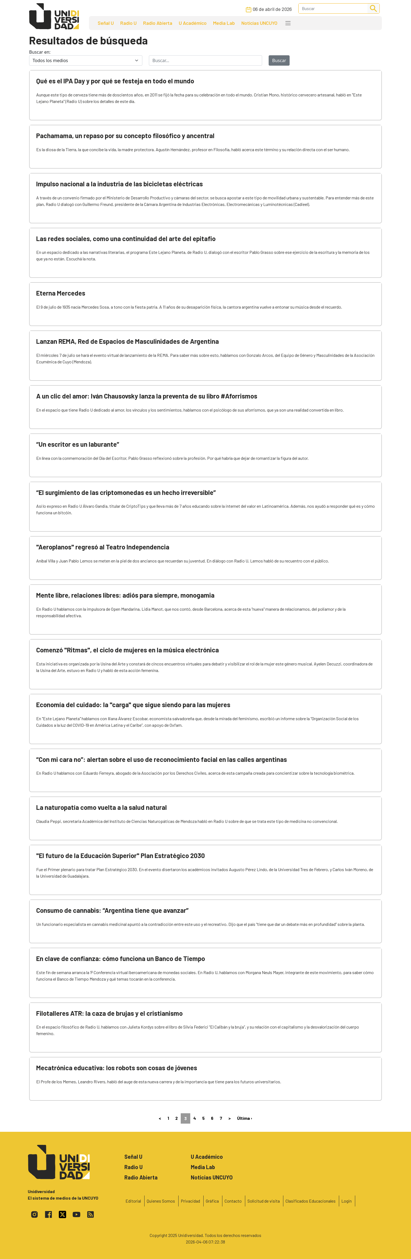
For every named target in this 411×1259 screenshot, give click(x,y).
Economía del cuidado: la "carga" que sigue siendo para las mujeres (133, 704)
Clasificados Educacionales (311, 1200)
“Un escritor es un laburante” (77, 444)
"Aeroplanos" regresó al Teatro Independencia (102, 547)
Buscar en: (40, 52)
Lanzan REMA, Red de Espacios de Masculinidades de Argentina (127, 341)
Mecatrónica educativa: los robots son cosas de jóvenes (116, 1068)
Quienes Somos (161, 1200)
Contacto (233, 1200)
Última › (244, 1118)
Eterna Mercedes (60, 293)
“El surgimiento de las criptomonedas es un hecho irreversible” (126, 492)
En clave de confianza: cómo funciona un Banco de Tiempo (120, 958)
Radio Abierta (157, 23)
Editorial (133, 1200)
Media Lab (224, 23)
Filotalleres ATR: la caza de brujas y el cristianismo (109, 1013)
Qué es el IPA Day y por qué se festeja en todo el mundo (115, 81)
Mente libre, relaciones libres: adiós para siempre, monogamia (125, 595)
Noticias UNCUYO (259, 23)
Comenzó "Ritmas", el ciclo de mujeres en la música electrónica (127, 650)
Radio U (128, 23)
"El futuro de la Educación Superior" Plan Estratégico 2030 (120, 855)
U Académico (193, 23)
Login (346, 1200)
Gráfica (212, 1200)
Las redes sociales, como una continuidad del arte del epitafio (126, 238)
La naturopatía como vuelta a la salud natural (101, 807)
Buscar (279, 60)
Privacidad (190, 1200)
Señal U (106, 23)
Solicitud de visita (263, 1200)
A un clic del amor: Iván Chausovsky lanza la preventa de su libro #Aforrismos (146, 396)
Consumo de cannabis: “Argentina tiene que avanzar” (112, 910)
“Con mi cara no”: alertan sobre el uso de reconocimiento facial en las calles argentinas (161, 759)
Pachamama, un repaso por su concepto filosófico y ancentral (125, 135)
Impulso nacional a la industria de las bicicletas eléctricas (119, 184)
